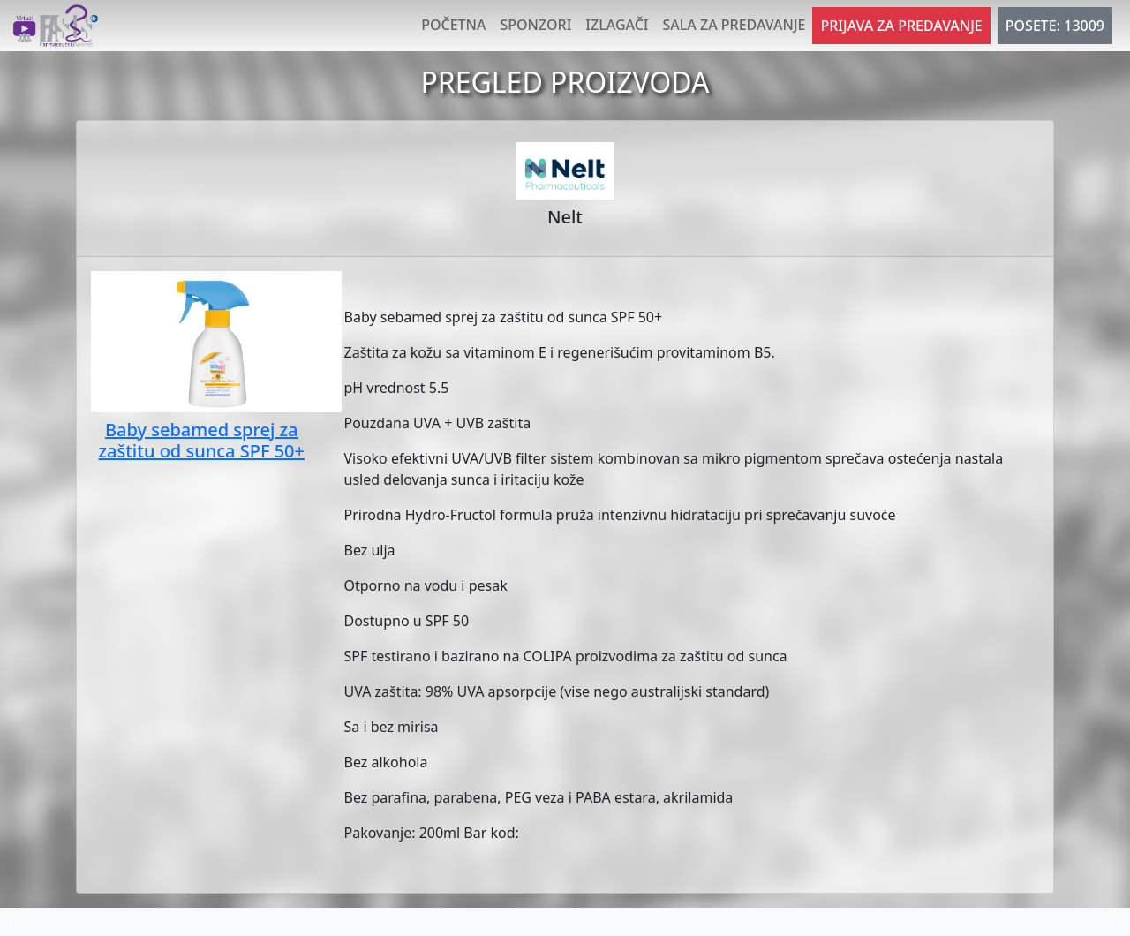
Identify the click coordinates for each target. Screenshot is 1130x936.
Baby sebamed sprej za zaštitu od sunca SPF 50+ (201, 440)
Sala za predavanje (734, 24)
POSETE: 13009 (1055, 25)
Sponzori (535, 24)
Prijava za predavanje (901, 25)
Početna (453, 24)
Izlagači (616, 24)
